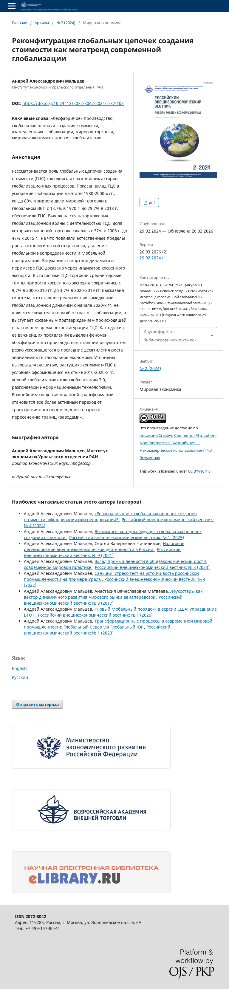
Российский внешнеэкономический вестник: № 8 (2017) (103, 600)
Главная (19, 22)
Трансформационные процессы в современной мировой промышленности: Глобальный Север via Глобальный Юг (118, 624)
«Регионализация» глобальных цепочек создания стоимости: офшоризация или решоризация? (110, 516)
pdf (151, 202)
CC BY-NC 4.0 (199, 471)
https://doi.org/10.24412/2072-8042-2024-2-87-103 (73, 103)
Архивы (42, 22)
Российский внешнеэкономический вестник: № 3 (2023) (152, 567)
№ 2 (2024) (65, 22)
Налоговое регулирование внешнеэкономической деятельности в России (104, 546)
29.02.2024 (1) (154, 258)
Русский (20, 677)
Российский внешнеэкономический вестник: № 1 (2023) (97, 630)
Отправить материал (37, 704)
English (19, 668)
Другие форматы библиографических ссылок (170, 336)
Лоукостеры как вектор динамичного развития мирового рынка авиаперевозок (113, 594)
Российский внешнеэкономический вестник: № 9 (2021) (102, 552)
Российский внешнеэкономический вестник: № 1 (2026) (95, 615)
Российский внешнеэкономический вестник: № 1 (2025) (126, 537)
